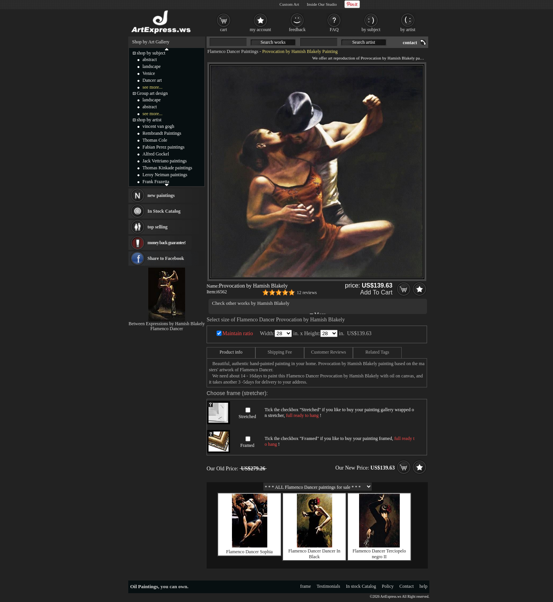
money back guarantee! (166, 242)
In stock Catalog (361, 586)
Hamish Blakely (273, 303)
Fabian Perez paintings (163, 147)
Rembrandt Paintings (161, 133)
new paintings (161, 195)
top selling (157, 227)
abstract (149, 59)
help (423, 586)
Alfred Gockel (155, 154)
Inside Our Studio (322, 4)
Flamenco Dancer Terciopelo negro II (379, 553)
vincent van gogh (158, 126)
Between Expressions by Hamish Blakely (167, 323)
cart (223, 29)
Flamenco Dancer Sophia (249, 551)
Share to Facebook (165, 258)
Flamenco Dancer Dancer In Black (314, 553)
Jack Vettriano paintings (164, 161)
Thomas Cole (154, 140)
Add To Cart (376, 292)
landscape (151, 66)
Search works (273, 42)
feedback (297, 29)
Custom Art (289, 4)
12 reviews (307, 292)
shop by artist (149, 119)
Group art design (152, 93)
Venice (148, 73)
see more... (152, 87)
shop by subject (151, 53)
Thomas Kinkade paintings (167, 167)
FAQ (333, 29)
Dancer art (152, 80)
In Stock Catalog (163, 211)
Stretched (247, 416)
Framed (247, 445)
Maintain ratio (237, 333)
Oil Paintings (144, 586)
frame (305, 586)
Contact (406, 586)
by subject (371, 29)
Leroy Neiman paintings (164, 174)
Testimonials (328, 586)
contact (410, 42)
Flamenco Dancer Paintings (232, 51)
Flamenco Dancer (167, 328)
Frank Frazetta (155, 181)
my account (260, 29)
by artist (408, 29)
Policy (388, 586)
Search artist (363, 42)
